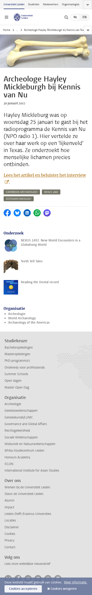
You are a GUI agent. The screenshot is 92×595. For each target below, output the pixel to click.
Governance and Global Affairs (26, 424)
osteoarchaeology (18, 199)
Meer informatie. (75, 582)
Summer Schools (16, 374)
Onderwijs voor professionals (25, 367)
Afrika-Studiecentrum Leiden (24, 450)
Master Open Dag (17, 387)
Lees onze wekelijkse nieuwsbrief (27, 564)
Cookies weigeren (64, 589)
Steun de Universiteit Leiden (24, 494)
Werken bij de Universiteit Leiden (27, 487)
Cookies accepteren (23, 589)
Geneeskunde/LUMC (19, 417)
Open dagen (13, 381)
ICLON (9, 464)
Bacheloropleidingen (19, 347)
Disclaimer (12, 527)
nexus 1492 (51, 192)
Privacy (9, 540)
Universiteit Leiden (14, 4)
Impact (9, 507)
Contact (10, 547)
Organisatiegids (70, 4)
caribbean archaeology (22, 192)
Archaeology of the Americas (29, 322)
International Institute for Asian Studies (32, 470)
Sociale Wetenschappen (21, 437)
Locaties (10, 520)
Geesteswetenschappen (21, 410)
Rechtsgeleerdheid (17, 430)
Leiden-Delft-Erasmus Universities (28, 514)
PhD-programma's (17, 361)
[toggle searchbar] (66, 17)
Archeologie (17, 314)
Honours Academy (17, 457)
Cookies (10, 534)
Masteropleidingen (17, 354)
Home (6, 30)
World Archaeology (22, 318)
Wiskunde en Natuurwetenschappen (30, 444)
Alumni (9, 500)
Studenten (33, 4)
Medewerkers (50, 4)
